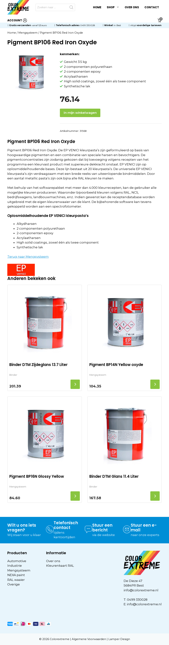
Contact (151, 7)
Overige (13, 584)
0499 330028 (87, 25)
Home (97, 7)
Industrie (14, 565)
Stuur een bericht (102, 527)
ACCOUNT (17, 20)
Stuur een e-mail (144, 527)
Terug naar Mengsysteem (28, 256)
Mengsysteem (28, 32)
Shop (114, 7)
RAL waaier (16, 580)
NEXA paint (16, 575)
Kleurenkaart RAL (60, 565)
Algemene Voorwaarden (89, 639)
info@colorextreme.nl (141, 590)
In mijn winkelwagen (80, 113)
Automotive (16, 561)
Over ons (132, 7)
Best (118, 25)
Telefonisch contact (66, 525)
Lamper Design (119, 639)
